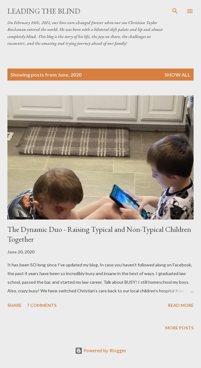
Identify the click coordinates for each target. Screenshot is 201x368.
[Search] (175, 11)
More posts (179, 327)
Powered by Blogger (100, 350)
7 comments (42, 305)
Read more (181, 305)
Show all (178, 74)
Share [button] (14, 305)
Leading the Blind (43, 11)
